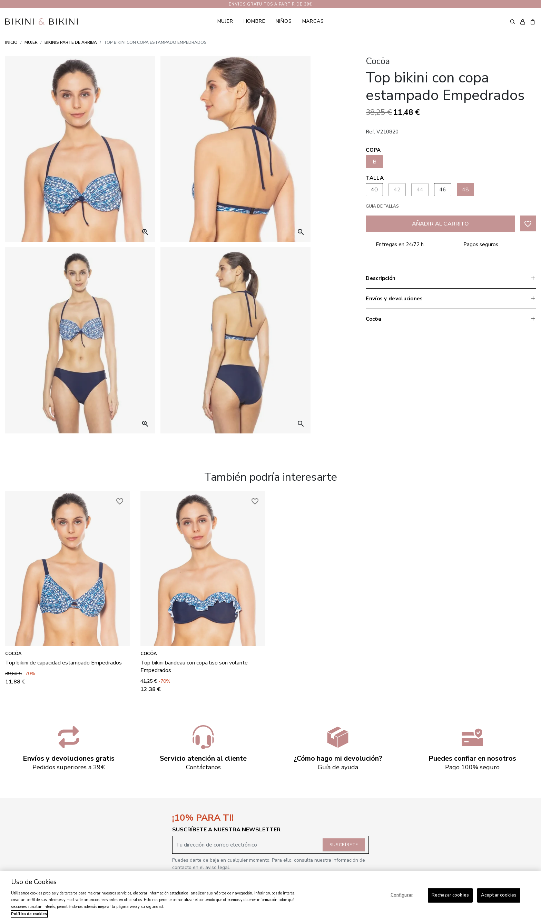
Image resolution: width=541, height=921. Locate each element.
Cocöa (13, 654)
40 (374, 189)
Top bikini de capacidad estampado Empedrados (63, 663)
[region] (270, 896)
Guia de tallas (382, 206)
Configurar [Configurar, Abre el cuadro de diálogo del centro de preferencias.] (402, 895)
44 (420, 189)
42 (397, 189)
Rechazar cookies (450, 895)
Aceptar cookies (499, 895)
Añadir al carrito (440, 224)
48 (465, 189)
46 (442, 189)
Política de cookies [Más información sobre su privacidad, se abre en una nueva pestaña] (29, 914)
